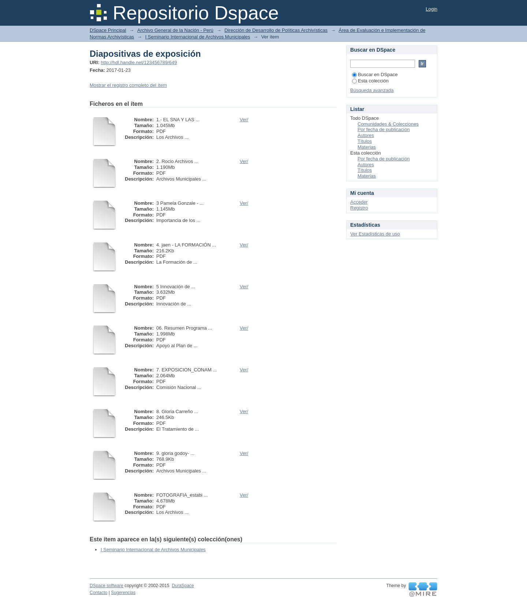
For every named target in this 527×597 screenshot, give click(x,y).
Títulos (365, 141)
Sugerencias (123, 592)
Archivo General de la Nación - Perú (175, 30)
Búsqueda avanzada (372, 90)
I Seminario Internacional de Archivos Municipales (197, 37)
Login (431, 9)
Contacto (98, 592)
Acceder (359, 202)
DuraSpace (183, 585)
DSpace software (106, 585)
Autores (366, 135)
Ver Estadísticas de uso (375, 234)
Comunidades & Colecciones (388, 124)
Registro (359, 208)
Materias (367, 147)
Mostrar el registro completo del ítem (128, 85)
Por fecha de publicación (384, 129)
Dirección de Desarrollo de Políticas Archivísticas (276, 30)
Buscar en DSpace (374, 74)
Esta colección (370, 81)
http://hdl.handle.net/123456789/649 (139, 62)
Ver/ (244, 119)
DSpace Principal (108, 30)
